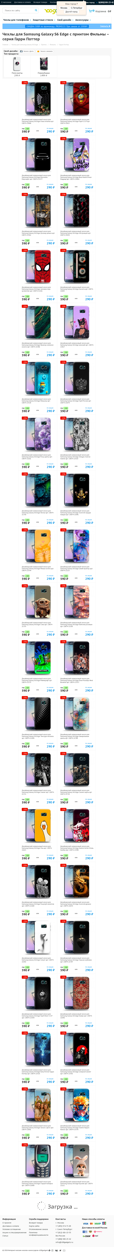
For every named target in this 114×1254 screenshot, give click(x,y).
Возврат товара (40, 2)
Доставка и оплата (22, 2)
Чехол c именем (45, 51)
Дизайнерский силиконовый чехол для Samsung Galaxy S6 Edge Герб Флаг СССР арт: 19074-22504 (37, 1016)
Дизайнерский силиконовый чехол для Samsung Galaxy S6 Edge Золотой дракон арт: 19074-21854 (75, 904)
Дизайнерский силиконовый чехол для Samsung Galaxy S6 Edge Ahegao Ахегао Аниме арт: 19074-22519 (75, 457)
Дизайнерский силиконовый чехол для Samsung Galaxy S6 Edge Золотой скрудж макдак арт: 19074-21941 (75, 513)
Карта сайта (34, 1226)
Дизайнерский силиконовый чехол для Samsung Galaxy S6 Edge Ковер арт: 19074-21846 (76, 1016)
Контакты (54, 2)
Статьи (5, 1236)
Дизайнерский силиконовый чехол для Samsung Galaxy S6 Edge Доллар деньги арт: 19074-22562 (38, 233)
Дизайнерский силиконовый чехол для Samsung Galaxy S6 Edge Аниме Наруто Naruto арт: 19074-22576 (74, 1127)
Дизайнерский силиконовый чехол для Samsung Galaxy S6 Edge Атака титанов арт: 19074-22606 (38, 121)
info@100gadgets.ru (64, 1242)
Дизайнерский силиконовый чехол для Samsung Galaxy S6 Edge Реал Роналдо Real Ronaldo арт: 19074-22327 (76, 680)
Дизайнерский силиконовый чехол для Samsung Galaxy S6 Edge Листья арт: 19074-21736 (38, 513)
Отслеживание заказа (38, 1229)
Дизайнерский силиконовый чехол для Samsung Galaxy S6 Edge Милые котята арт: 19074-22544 (38, 568)
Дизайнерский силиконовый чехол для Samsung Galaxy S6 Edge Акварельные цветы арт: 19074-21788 (74, 736)
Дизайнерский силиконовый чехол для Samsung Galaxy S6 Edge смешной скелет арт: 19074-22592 (75, 1072)
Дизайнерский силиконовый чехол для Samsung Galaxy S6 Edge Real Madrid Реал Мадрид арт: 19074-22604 (75, 177)
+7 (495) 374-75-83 (63, 1226)
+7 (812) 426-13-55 (63, 1232)
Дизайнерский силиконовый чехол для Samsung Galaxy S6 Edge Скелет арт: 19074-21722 (38, 792)
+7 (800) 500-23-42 (63, 1239)
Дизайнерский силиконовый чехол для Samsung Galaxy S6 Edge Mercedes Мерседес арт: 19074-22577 (36, 177)
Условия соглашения (11, 1229)
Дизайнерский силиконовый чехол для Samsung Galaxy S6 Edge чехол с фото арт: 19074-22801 (38, 1127)
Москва (64, 8)
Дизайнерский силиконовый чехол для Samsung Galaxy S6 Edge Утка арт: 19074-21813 (37, 848)
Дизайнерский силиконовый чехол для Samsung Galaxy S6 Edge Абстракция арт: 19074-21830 (75, 233)
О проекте (6, 1223)
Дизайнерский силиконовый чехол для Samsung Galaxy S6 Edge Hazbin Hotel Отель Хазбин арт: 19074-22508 (76, 848)
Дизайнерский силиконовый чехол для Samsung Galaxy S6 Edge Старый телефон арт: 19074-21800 (37, 1183)
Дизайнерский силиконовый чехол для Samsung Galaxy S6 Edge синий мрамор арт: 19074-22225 (76, 568)
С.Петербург (76, 8)
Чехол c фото (27, 51)
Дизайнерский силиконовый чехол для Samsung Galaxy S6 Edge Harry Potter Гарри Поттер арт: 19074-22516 (38, 1072)
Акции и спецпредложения (14, 1232)
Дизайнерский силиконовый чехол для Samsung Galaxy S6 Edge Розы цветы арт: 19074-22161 (37, 457)
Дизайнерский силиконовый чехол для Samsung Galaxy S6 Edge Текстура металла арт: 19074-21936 (38, 736)
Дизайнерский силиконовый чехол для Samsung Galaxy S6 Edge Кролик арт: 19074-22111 (76, 1183)
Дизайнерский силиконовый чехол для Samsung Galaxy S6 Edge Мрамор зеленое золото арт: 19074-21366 (37, 345)
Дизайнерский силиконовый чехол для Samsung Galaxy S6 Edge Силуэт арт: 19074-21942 (38, 960)
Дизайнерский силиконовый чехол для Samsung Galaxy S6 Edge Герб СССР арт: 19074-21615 (75, 121)
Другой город (71, 12)
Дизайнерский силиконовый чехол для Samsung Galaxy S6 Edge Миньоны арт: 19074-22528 (36, 401)
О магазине (6, 2)
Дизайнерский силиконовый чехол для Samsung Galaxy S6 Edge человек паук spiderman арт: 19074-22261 (36, 289)
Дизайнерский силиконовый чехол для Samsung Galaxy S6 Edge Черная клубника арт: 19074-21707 (76, 960)
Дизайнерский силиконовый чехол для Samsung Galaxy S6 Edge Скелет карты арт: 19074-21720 (76, 792)
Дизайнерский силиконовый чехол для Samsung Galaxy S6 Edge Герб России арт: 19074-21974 (75, 401)
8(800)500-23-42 (106, 2)
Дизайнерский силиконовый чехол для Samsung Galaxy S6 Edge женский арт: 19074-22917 (77, 345)
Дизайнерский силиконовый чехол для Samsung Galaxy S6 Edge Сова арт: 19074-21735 (37, 624)
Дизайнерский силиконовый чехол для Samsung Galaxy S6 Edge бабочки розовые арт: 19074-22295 (76, 624)
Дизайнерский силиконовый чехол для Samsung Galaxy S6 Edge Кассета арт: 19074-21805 (76, 289)
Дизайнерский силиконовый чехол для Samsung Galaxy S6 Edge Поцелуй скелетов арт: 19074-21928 (38, 904)
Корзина (99, 11)
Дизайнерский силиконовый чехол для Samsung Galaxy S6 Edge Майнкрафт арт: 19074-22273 (37, 680)
